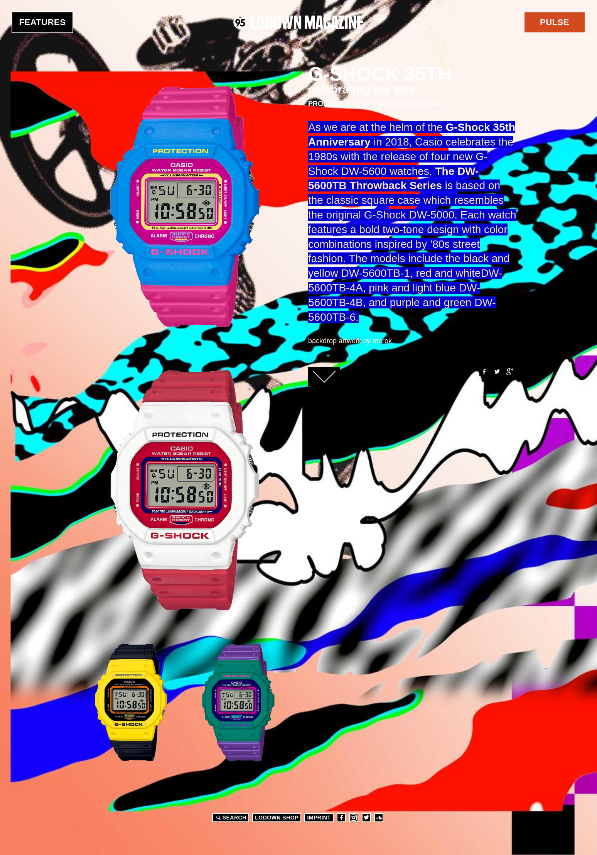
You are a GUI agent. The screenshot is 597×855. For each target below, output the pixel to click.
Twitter (496, 372)
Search (230, 817)
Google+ (510, 372)
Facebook (483, 372)
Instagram (353, 817)
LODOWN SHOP (276, 817)
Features (42, 22)
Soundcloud (378, 817)
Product (325, 104)
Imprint (319, 817)
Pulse (554, 22)
